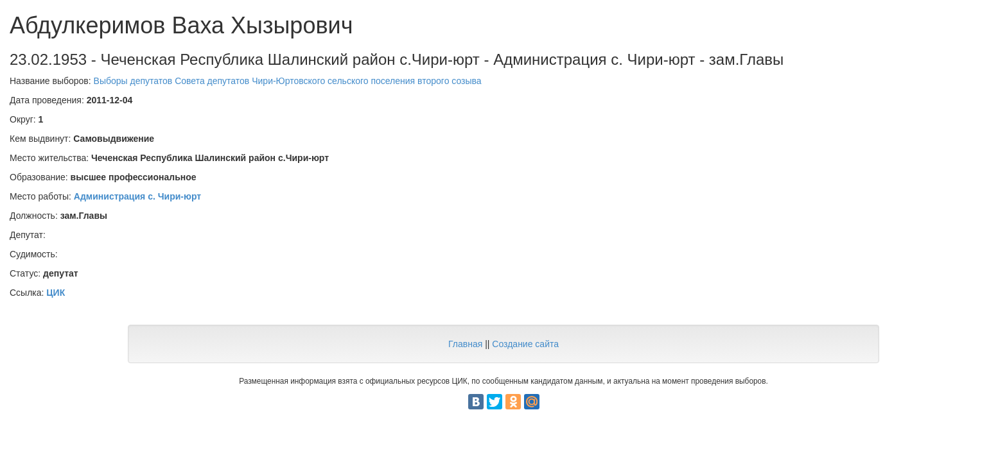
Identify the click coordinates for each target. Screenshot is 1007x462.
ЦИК (55, 292)
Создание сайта (525, 344)
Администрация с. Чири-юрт (137, 196)
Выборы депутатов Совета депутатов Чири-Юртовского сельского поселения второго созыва (288, 81)
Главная (465, 344)
